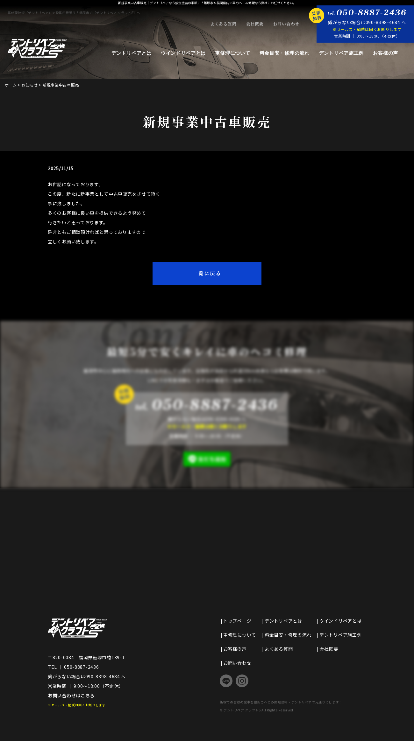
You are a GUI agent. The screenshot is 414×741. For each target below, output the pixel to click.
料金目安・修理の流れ (285, 53)
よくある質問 (223, 24)
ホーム (11, 84)
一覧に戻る (207, 273)
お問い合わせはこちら (71, 695)
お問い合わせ (286, 24)
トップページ (237, 621)
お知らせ (30, 84)
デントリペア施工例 (341, 53)
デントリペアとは (131, 53)
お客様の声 (385, 53)
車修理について (232, 53)
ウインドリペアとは (183, 53)
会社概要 (255, 24)
